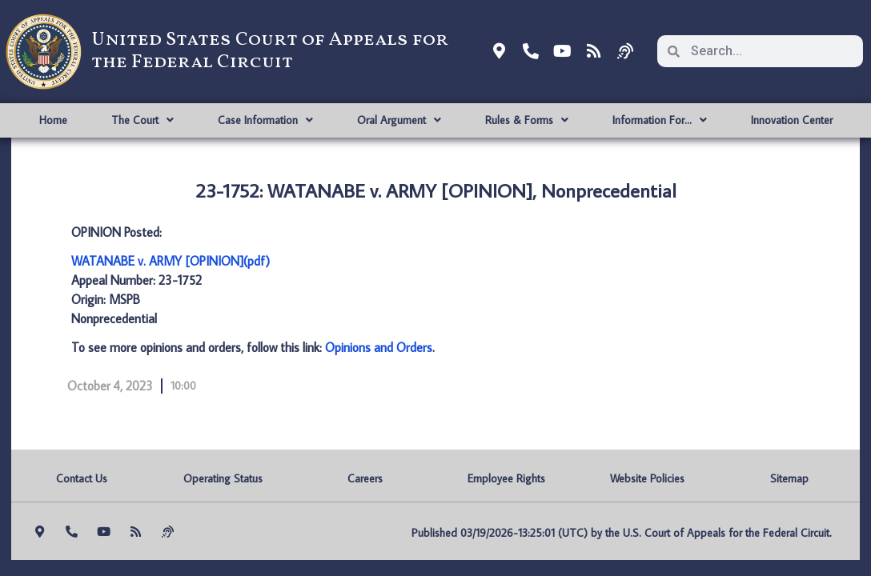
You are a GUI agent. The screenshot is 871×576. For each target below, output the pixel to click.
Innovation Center (792, 120)
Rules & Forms (526, 120)
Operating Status (223, 478)
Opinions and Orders (378, 347)
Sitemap (789, 478)
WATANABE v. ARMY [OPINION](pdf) (170, 261)
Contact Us (81, 478)
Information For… (659, 120)
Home (53, 120)
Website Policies (647, 478)
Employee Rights (506, 478)
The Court (142, 120)
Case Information (265, 120)
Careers (365, 478)
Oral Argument (399, 120)
